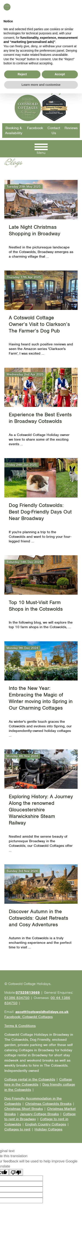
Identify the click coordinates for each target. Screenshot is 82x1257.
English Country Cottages (45, 1124)
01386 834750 (14, 20)
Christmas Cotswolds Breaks (48, 1103)
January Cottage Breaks (39, 1114)
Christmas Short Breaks (23, 1108)
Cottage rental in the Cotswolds (29, 1079)
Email (33, 30)
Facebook (35, 128)
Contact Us (53, 130)
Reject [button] (22, 1237)
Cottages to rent (17, 1129)
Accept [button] (60, 1237)
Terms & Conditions (20, 1025)
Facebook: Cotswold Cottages (26, 35)
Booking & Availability (13, 130)
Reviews (71, 128)
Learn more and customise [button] (40, 1248)
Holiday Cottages (48, 1129)
